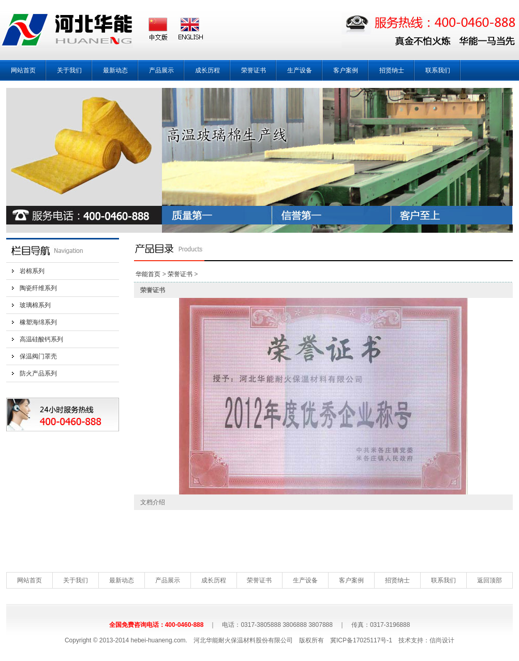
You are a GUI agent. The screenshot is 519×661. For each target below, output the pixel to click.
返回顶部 (489, 580)
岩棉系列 (32, 271)
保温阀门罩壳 (38, 356)
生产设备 (299, 70)
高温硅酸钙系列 (41, 339)
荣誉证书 (253, 70)
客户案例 (345, 70)
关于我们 (69, 70)
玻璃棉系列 (35, 305)
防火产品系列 (38, 373)
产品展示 (161, 70)
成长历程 (207, 70)
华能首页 (148, 274)
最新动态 (115, 70)
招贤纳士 (391, 70)
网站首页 (23, 70)
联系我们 (437, 70)
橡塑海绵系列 (38, 322)
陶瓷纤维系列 (38, 288)
